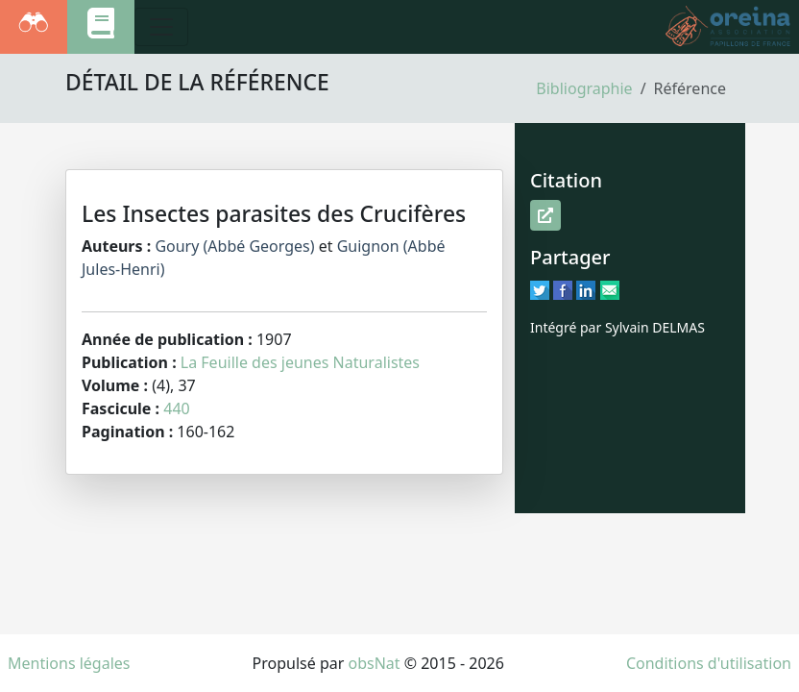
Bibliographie (584, 88)
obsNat (374, 663)
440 (176, 408)
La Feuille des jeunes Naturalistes (300, 362)
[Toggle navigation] (161, 27)
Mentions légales (69, 663)
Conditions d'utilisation (708, 663)
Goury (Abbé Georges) (234, 246)
